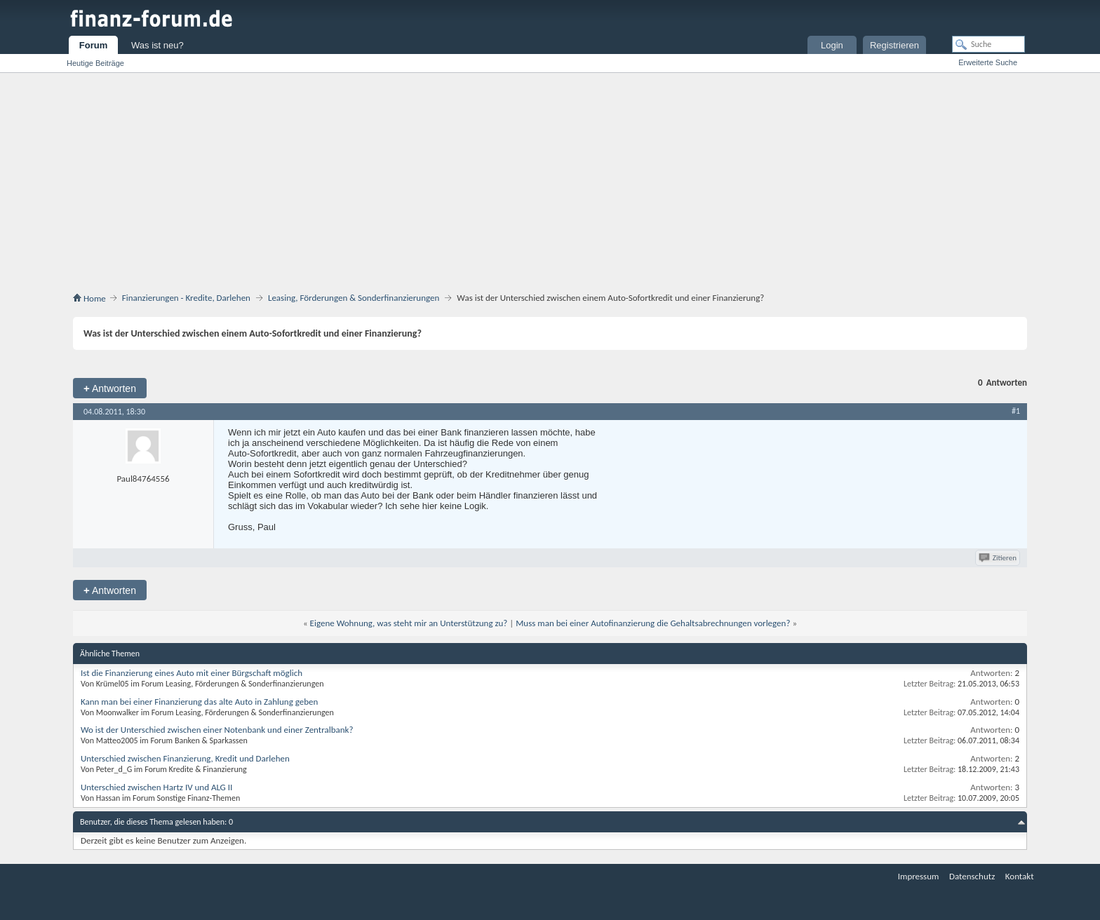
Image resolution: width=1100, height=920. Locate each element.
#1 (1016, 411)
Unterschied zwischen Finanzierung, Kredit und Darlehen (185, 758)
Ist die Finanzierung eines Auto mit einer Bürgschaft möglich (191, 673)
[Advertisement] (550, 178)
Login (832, 45)
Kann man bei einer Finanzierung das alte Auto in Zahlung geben (199, 701)
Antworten (109, 388)
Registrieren (894, 45)
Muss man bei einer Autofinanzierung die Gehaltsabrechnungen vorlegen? (653, 623)
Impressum (918, 876)
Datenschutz (972, 876)
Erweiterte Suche (987, 62)
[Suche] (988, 44)
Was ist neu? (157, 45)
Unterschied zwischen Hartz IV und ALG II (156, 787)
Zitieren (999, 557)
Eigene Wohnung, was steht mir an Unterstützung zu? (409, 623)
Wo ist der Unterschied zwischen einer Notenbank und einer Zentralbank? (217, 729)
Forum (93, 45)
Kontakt (1019, 876)
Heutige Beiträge (95, 63)
